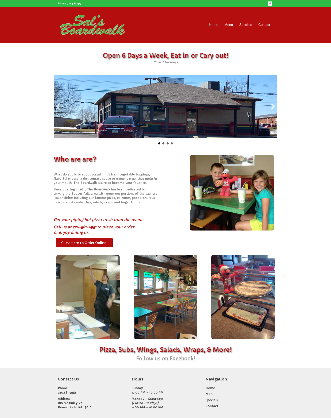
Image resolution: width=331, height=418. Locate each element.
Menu (228, 25)
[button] (58, 106)
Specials (245, 25)
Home (213, 25)
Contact (264, 25)
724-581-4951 (84, 227)
